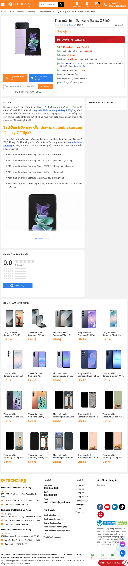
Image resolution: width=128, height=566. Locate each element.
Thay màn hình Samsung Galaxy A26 (88, 456)
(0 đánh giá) (71, 25)
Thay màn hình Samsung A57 (35, 374)
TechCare (101, 485)
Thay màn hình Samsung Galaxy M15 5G (112, 456)
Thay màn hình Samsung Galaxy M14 (14, 456)
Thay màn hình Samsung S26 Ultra (111, 333)
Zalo (122, 553)
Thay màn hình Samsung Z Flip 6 (36, 333)
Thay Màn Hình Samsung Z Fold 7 (12, 333)
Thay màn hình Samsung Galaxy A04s (63, 415)
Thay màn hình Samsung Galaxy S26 (14, 374)
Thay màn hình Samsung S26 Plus (87, 333)
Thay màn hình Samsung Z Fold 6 (61, 333)
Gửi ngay (45, 86)
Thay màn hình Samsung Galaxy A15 (88, 415)
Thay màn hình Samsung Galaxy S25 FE (88, 374)
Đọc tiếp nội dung (42, 239)
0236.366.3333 (117, 6)
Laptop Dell (80, 489)
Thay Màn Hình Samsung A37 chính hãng (62, 374)
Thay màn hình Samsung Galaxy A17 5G (112, 374)
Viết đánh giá (18, 285)
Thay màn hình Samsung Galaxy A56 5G (63, 456)
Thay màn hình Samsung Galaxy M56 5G (14, 415)
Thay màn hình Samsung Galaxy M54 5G (38, 456)
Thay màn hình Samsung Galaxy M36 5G (38, 415)
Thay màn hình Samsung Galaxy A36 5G (112, 415)
